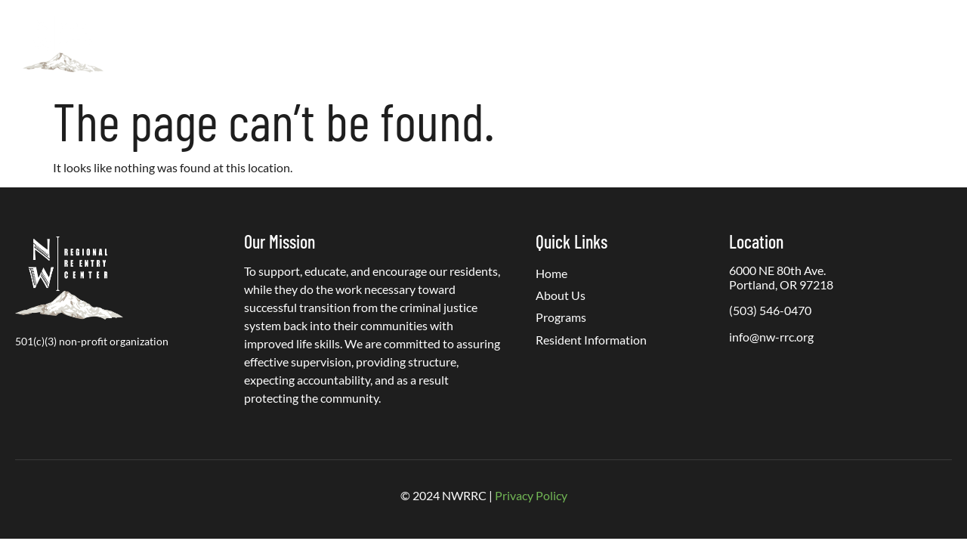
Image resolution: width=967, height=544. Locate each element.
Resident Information (568, 43)
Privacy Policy (531, 495)
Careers (809, 43)
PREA (752, 43)
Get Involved (680, 43)
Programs (455, 43)
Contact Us (882, 43)
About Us (362, 43)
